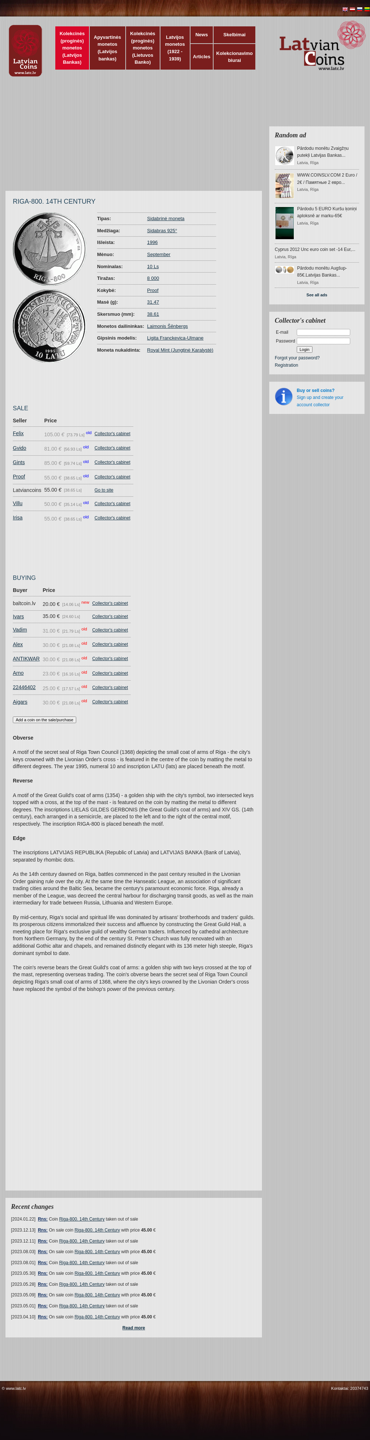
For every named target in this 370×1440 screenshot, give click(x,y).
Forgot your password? (297, 357)
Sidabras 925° (162, 230)
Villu (17, 503)
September (159, 254)
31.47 (153, 302)
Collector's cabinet (112, 433)
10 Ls (153, 266)
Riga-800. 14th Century (81, 1219)
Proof (153, 290)
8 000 (153, 278)
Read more (133, 1327)
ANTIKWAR (26, 659)
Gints (19, 462)
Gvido (19, 448)
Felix (18, 433)
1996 (152, 242)
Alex (18, 644)
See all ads (317, 295)
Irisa (17, 518)
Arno (18, 673)
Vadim (20, 630)
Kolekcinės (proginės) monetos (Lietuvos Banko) (142, 48)
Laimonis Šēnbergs (167, 326)
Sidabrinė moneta (166, 218)
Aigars (20, 702)
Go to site (104, 490)
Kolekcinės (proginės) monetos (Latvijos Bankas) (72, 48)
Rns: (43, 1219)
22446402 (24, 687)
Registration (286, 365)
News (201, 34)
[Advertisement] (143, 137)
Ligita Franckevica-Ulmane (175, 338)
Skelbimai (234, 34)
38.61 (153, 314)
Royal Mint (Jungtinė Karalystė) (180, 350)
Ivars (18, 616)
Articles (202, 56)
